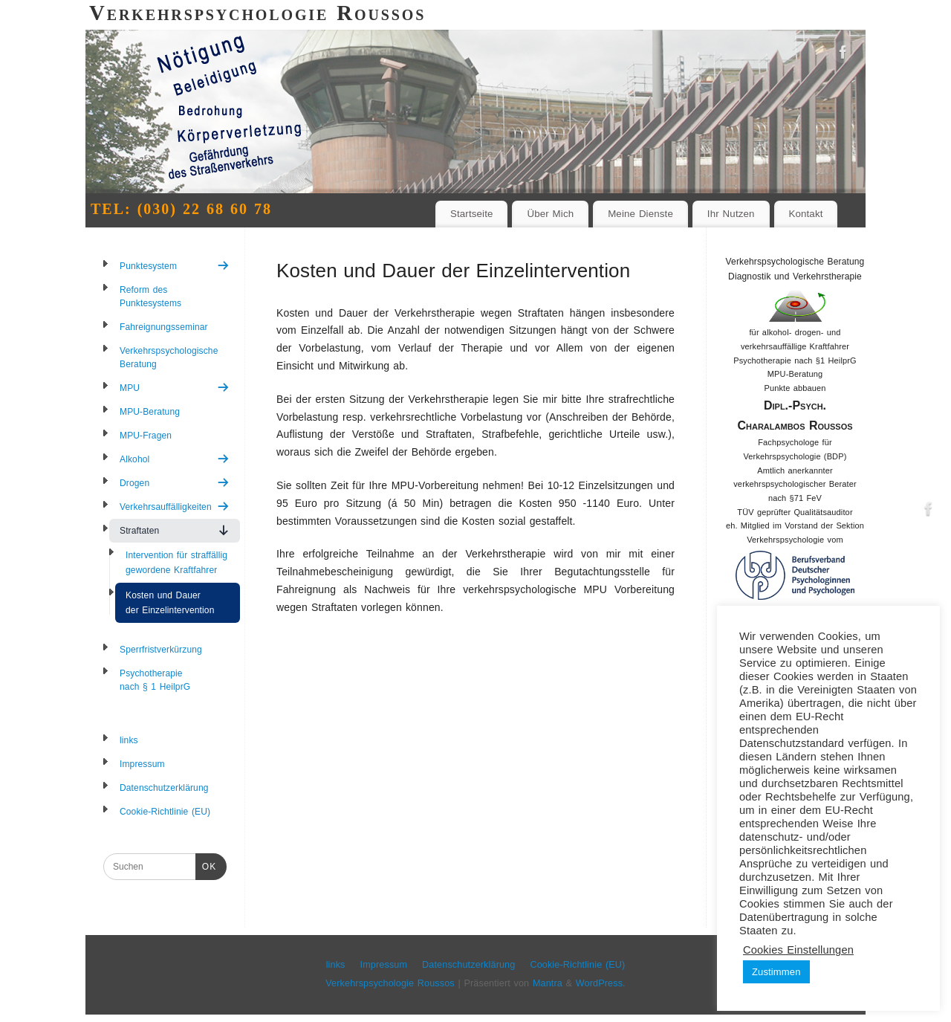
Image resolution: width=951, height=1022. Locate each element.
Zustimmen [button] (776, 971)
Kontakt (805, 213)
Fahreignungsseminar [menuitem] (164, 327)
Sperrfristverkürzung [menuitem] (161, 649)
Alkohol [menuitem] (175, 459)
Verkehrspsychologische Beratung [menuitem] (169, 357)
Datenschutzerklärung (468, 965)
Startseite (471, 213)
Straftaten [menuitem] (175, 530)
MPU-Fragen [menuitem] (146, 435)
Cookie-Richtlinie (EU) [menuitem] (165, 811)
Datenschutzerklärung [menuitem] (164, 788)
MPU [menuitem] (175, 387)
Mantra (547, 983)
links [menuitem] (129, 740)
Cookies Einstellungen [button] (798, 950)
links (335, 965)
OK (205, 865)
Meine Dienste (640, 213)
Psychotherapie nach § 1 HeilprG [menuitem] (155, 680)
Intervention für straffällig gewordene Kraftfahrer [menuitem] (176, 562)
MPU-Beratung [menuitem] (150, 412)
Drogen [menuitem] (175, 482)
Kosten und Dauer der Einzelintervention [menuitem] (170, 602)
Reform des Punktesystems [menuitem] (150, 296)
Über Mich (550, 213)
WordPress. (601, 983)
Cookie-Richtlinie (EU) (577, 965)
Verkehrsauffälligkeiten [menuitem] (175, 506)
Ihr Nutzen (731, 213)
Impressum (384, 965)
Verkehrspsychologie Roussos (390, 983)
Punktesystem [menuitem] (175, 265)
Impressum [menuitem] (142, 764)
